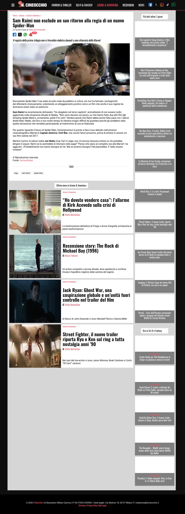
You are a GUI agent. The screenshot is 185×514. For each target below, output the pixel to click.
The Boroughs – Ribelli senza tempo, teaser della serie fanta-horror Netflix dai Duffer (155, 450)
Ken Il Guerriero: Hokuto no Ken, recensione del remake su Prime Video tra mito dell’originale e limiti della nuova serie (154, 74)
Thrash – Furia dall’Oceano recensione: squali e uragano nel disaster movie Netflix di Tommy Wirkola (154, 315)
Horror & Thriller (61, 5)
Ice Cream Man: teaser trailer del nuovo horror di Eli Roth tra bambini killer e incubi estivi (155, 254)
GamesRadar (26, 160)
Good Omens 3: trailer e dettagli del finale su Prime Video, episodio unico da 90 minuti (155, 390)
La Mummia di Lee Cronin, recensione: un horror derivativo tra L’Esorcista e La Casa (154, 163)
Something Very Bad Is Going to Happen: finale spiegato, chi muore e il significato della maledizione (154, 103)
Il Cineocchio (37, 502)
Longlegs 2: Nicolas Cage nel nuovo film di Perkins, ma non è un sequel (155, 284)
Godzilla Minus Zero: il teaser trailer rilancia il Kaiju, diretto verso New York (154, 419)
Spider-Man (38, 173)
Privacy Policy (92, 505)
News (141, 5)
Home (15, 15)
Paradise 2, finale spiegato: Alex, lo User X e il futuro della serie (154, 480)
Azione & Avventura (107, 5)
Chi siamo (82, 505)
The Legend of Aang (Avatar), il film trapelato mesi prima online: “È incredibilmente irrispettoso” (155, 42)
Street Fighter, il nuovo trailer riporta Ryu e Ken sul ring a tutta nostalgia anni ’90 (155, 224)
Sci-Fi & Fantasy (84, 5)
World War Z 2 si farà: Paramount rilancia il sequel (154, 193)
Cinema (21, 15)
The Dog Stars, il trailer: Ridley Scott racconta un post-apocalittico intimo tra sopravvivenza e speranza (154, 133)
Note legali (102, 505)
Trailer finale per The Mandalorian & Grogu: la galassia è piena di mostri (154, 358)
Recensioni (128, 5)
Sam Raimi (26, 173)
